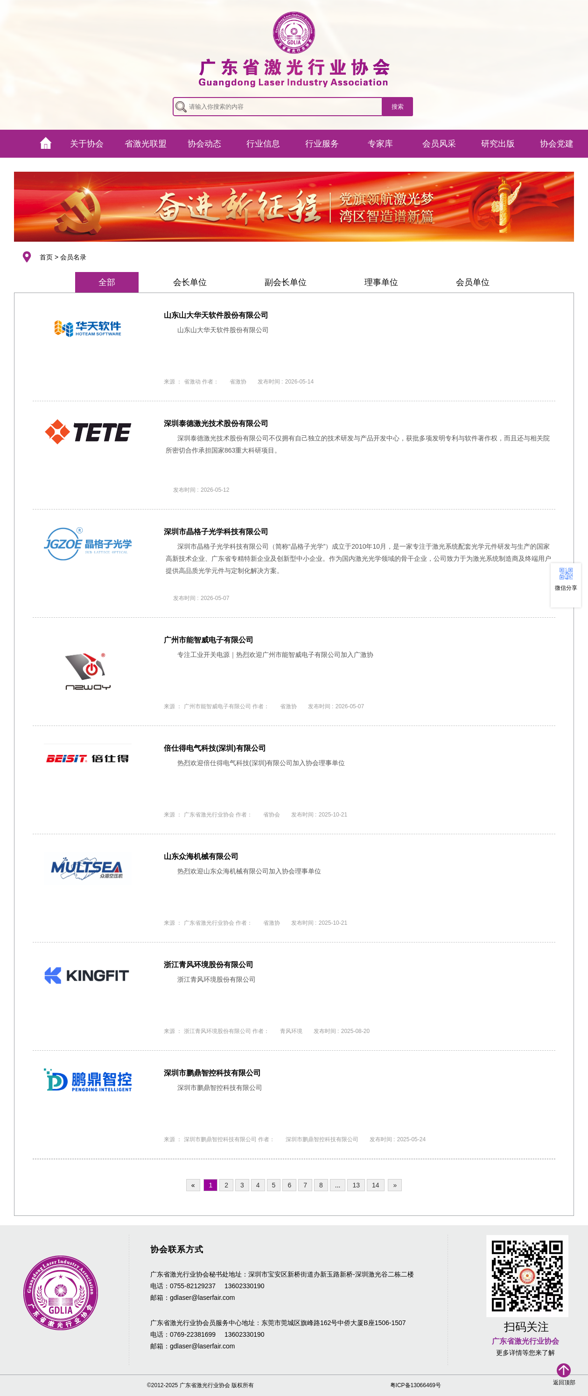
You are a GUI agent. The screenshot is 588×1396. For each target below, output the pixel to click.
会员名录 (73, 257)
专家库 (380, 143)
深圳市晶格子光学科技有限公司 (216, 532)
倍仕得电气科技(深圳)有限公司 (215, 748)
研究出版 (498, 143)
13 (356, 1185)
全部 (106, 282)
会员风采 (439, 143)
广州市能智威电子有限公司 (208, 640)
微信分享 (566, 588)
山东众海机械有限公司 (201, 856)
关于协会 (87, 143)
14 (375, 1185)
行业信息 (263, 143)
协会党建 (557, 143)
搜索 (398, 106)
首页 (46, 257)
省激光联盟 (146, 143)
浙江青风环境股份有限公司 (208, 965)
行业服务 (322, 143)
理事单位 (381, 282)
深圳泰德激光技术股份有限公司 (216, 423)
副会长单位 (286, 282)
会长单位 (190, 282)
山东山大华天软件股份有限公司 (216, 315)
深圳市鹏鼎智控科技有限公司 (212, 1073)
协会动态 (204, 143)
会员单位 (473, 282)
